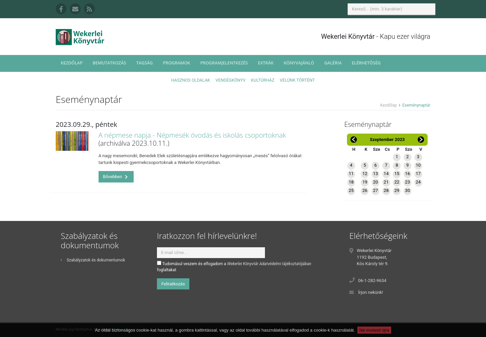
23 (407, 182)
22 (396, 182)
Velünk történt (297, 80)
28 (386, 190)
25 (351, 190)
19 (365, 182)
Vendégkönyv (231, 80)
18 (351, 182)
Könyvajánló (299, 63)
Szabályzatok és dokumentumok (93, 260)
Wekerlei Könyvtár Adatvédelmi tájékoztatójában (269, 263)
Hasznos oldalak (190, 80)
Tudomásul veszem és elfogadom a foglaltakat (234, 266)
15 (396, 173)
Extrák (265, 63)
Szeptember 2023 (387, 139)
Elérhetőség (366, 63)
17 (418, 173)
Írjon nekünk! (370, 292)
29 (396, 190)
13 (375, 173)
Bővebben (115, 176)
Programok (176, 63)
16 (407, 173)
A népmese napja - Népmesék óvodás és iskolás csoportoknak (192, 135)
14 (386, 173)
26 (365, 190)
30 (407, 190)
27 (375, 190)
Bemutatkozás (109, 63)
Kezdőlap (71, 63)
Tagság (144, 63)
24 (418, 182)
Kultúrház (262, 80)
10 (418, 165)
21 (386, 182)
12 (365, 173)
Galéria (333, 63)
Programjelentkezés (224, 63)
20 (375, 182)
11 (351, 173)
